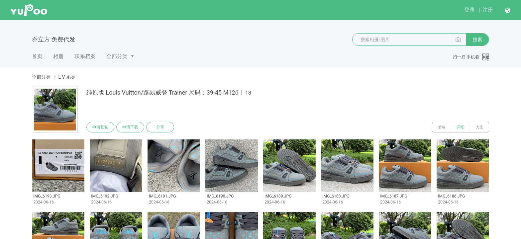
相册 (58, 56)
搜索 (477, 39)
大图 (479, 127)
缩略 (442, 127)
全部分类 (117, 56)
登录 (469, 10)
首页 (37, 56)
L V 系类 (66, 77)
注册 (487, 10)
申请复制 (100, 127)
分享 (160, 127)
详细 (461, 127)
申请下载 (130, 127)
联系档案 (85, 56)
